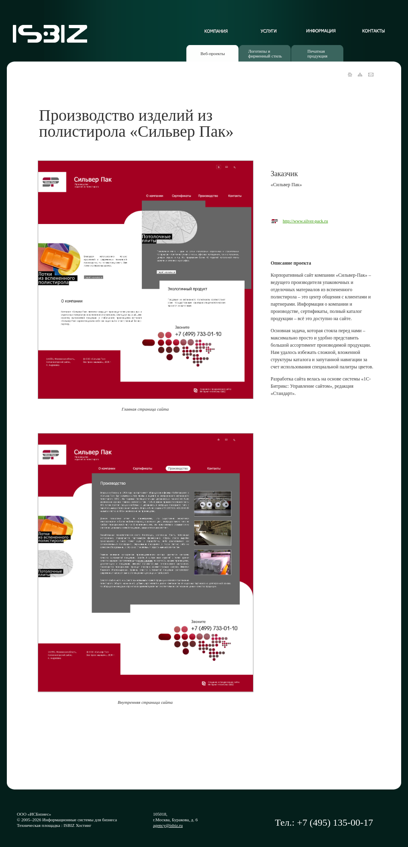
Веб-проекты (212, 53)
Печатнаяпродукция (318, 53)
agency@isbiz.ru (168, 825)
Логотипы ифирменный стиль (265, 53)
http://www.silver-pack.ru (305, 220)
